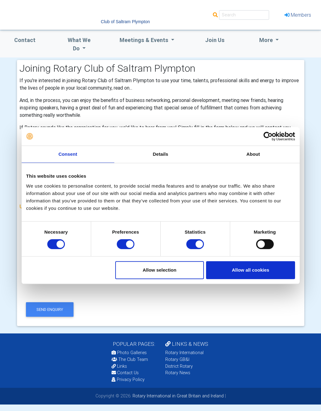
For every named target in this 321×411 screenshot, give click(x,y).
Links (119, 366)
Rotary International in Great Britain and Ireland (177, 396)
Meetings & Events (145, 40)
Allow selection (159, 270)
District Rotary (179, 366)
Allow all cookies (250, 270)
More (266, 40)
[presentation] (71, 288)
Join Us (215, 40)
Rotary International (184, 352)
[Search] (244, 15)
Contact (25, 40)
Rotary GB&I (177, 359)
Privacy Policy (128, 379)
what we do (79, 44)
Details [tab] (160, 154)
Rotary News (177, 372)
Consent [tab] (67, 154)
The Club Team (130, 359)
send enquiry (49, 309)
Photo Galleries (129, 352)
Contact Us (125, 372)
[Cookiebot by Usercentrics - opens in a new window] (268, 136)
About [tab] (253, 154)
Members (298, 15)
